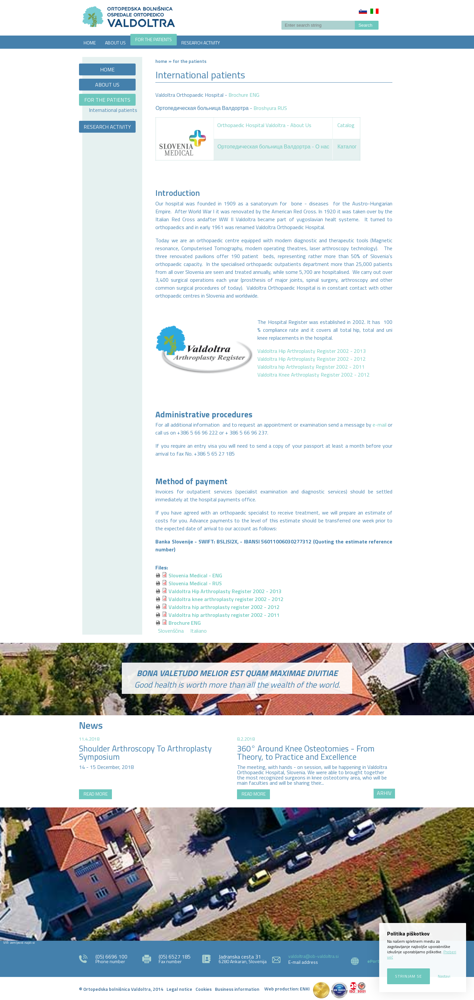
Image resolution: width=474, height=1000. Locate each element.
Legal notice (179, 989)
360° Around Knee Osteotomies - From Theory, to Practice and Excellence (306, 752)
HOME (90, 42)
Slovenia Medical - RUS (195, 583)
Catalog (346, 125)
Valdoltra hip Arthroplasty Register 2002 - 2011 (311, 367)
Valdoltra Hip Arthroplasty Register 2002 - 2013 (311, 351)
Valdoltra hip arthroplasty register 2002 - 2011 (224, 615)
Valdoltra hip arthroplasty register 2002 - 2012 (224, 607)
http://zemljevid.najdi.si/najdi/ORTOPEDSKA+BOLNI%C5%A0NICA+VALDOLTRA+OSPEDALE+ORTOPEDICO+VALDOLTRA (237, 873)
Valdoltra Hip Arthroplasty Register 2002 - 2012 (311, 359)
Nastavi (444, 976)
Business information (237, 989)
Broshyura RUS (270, 108)
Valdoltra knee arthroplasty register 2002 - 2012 (226, 599)
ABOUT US (115, 42)
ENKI (305, 988)
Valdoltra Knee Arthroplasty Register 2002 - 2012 (313, 375)
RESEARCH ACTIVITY (200, 42)
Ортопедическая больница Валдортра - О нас (273, 146)
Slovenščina (363, 11)
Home (161, 61)
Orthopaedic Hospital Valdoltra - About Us (264, 125)
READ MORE (96, 793)
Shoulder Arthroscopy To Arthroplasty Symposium (145, 752)
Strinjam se (408, 976)
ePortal (375, 961)
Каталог (346, 146)
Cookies (204, 989)
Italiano (374, 11)
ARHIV (384, 793)
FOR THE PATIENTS (153, 39)
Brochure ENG (243, 95)
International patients (113, 110)
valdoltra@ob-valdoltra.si (313, 956)
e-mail (379, 425)
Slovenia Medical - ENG (195, 575)
